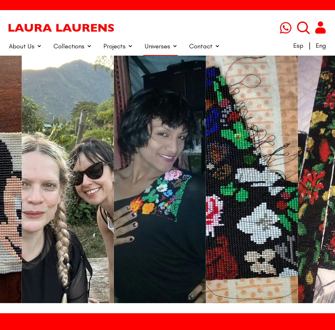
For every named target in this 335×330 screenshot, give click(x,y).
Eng (321, 45)
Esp (298, 45)
